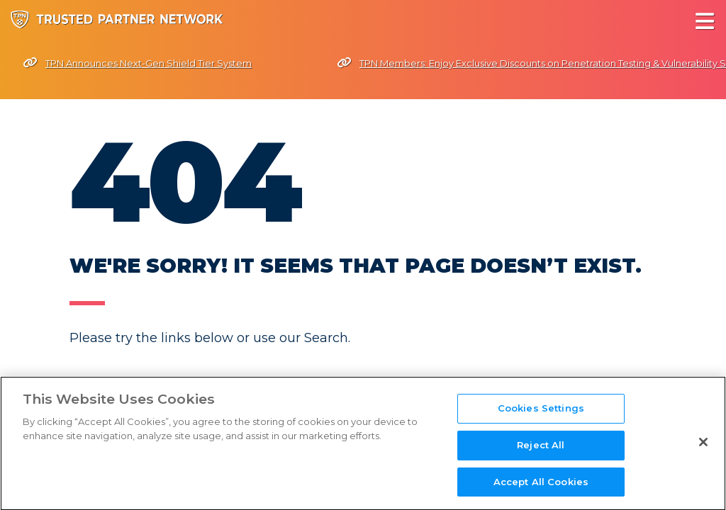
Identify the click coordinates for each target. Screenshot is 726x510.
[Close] (703, 452)
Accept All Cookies (540, 491)
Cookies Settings (541, 418)
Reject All (540, 454)
